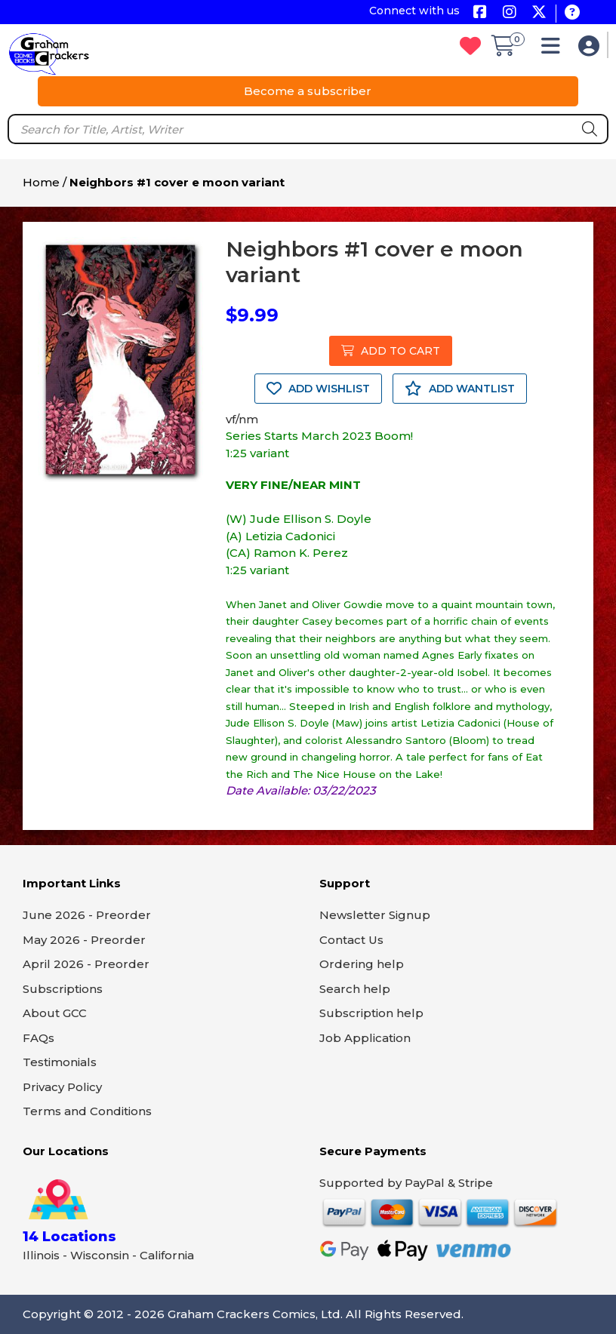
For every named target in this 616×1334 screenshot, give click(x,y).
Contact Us (351, 940)
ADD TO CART (390, 351)
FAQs (38, 1038)
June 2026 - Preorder (87, 915)
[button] (554, 49)
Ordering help (361, 964)
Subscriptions (63, 989)
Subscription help (371, 1013)
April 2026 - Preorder (86, 964)
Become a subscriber (307, 91)
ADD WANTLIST (460, 388)
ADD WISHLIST (318, 388)
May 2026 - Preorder (84, 940)
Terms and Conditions (87, 1111)
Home (41, 182)
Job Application (365, 1038)
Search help (354, 989)
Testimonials (60, 1062)
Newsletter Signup (374, 915)
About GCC (55, 1013)
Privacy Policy (62, 1087)
